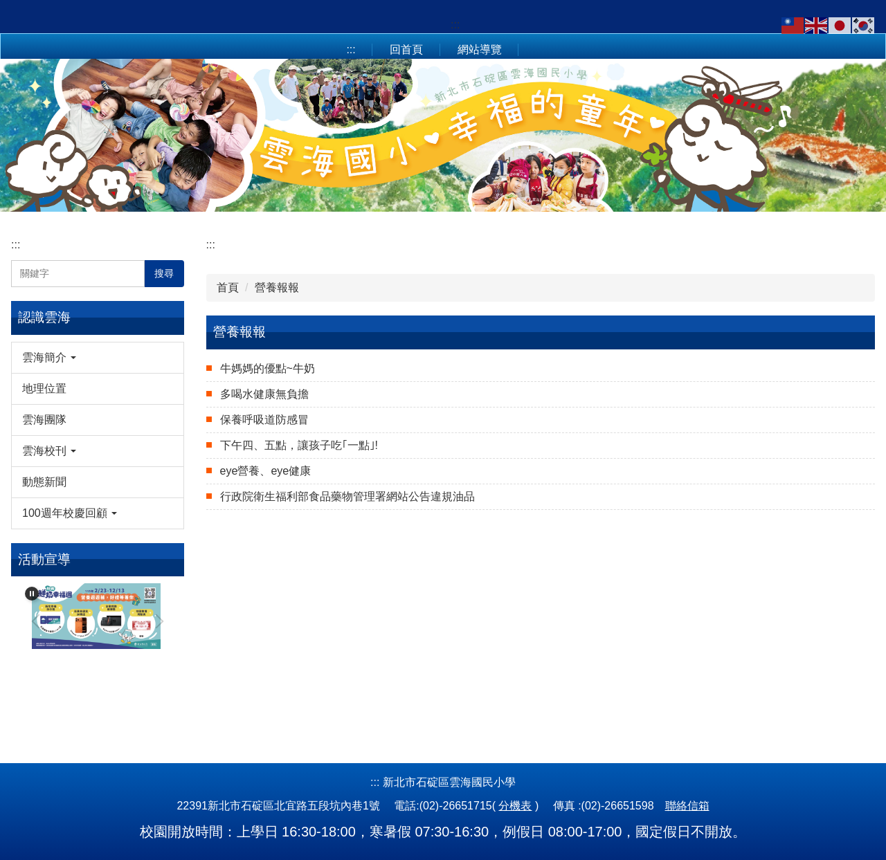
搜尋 (164, 273)
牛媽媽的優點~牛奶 (267, 368)
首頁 (228, 287)
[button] (97, 357)
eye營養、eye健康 (265, 471)
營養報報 (277, 287)
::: (455, 24)
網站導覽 (480, 49)
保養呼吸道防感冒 (264, 420)
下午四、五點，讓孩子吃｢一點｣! (299, 445)
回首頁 (406, 49)
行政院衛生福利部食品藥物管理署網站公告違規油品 (347, 496)
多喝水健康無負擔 (264, 394)
